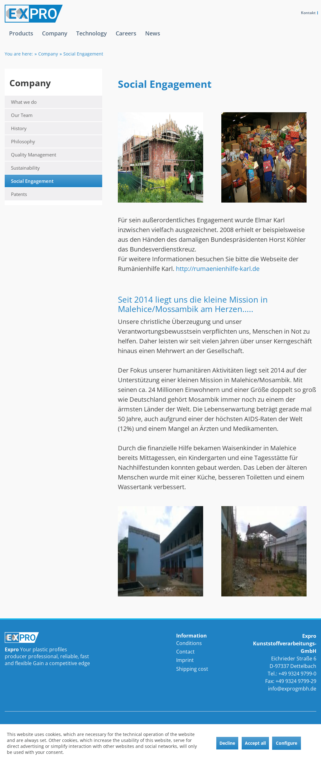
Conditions (189, 643)
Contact (185, 651)
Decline (227, 743)
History (19, 128)
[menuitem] (21, 38)
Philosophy (23, 141)
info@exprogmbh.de (292, 688)
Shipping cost (192, 668)
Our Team (22, 115)
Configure (286, 743)
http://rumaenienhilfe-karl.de (218, 268)
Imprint (185, 660)
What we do (24, 102)
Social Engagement (32, 181)
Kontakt (308, 12)
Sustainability (25, 168)
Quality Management (33, 154)
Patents (19, 194)
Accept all (255, 743)
